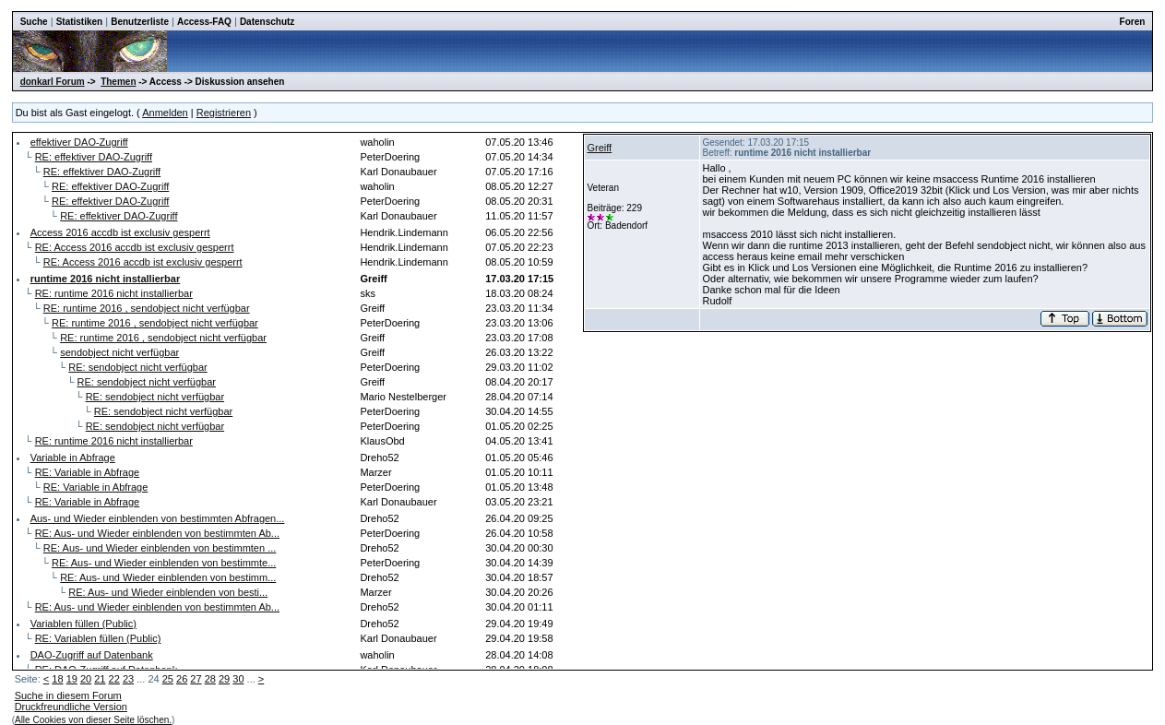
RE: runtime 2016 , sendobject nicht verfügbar (146, 308)
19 (71, 678)
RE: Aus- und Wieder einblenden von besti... (167, 592)
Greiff (599, 147)
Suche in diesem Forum (68, 695)
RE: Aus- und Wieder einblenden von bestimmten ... (160, 547)
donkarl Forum (52, 82)
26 (181, 678)
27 (195, 678)
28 (210, 678)
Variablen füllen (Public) (83, 623)
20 (85, 678)
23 (128, 678)
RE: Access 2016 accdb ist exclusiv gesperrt (134, 247)
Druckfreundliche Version (71, 706)
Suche (34, 22)
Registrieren (223, 112)
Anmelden (165, 112)
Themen (118, 82)
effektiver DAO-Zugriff (79, 142)
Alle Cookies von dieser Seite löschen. (93, 720)
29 (224, 678)
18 (57, 678)
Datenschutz (267, 22)
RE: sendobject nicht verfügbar (137, 367)
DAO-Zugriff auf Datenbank (91, 654)
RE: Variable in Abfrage (87, 472)
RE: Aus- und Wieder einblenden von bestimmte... (164, 562)
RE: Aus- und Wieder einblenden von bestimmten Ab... (157, 533)
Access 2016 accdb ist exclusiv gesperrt (120, 232)
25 (167, 678)
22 (114, 678)
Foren (1133, 22)
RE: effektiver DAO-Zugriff (93, 156)
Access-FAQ (204, 22)
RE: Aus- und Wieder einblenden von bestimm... (168, 577)
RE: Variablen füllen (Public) (98, 638)
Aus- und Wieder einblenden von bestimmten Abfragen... (157, 518)
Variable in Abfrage (72, 457)
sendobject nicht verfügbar (119, 352)
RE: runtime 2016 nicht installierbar (114, 293)
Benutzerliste (140, 22)
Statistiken (79, 22)
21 (99, 678)
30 (238, 678)
